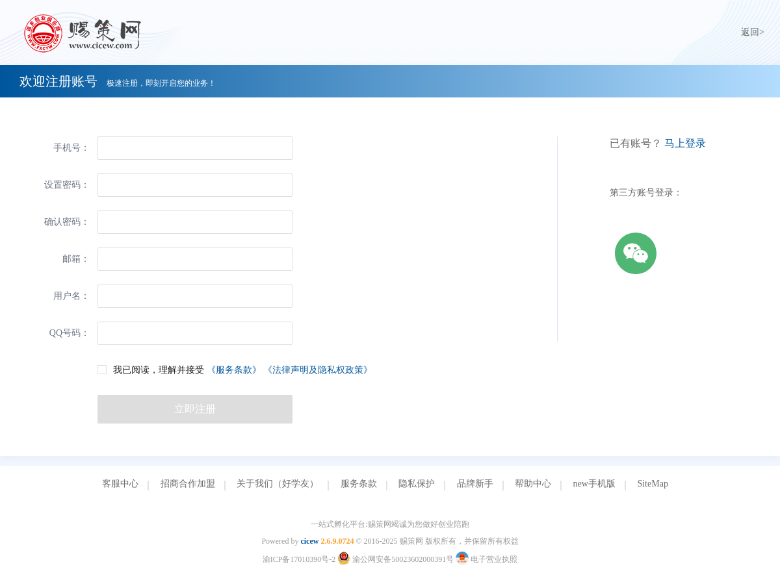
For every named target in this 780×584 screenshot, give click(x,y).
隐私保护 (416, 484)
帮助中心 (533, 484)
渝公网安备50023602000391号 (396, 559)
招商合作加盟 (188, 484)
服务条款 (359, 484)
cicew (309, 541)
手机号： (71, 148)
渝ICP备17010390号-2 (299, 559)
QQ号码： (69, 333)
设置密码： (67, 185)
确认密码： (67, 222)
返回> (752, 32)
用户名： (71, 296)
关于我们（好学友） (277, 484)
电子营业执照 (486, 559)
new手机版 (594, 484)
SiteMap (652, 484)
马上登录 (685, 143)
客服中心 (120, 484)
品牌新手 (475, 484)
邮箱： (76, 259)
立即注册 (195, 408)
